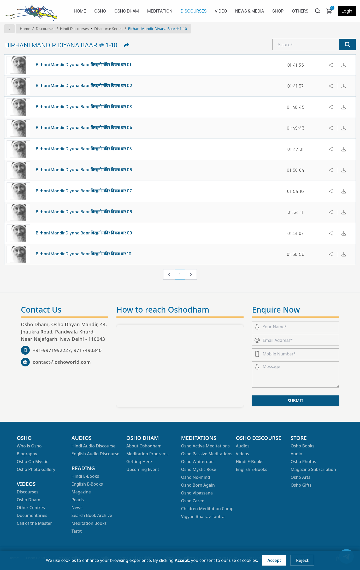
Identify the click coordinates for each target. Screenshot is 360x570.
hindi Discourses (74, 28)
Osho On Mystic (32, 461)
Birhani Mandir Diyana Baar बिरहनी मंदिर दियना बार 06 (84, 169)
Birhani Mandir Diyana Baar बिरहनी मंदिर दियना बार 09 (84, 232)
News (77, 507)
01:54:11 (295, 212)
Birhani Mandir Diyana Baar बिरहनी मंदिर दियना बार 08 (84, 211)
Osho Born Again (198, 485)
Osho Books (302, 446)
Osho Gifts (301, 485)
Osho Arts (300, 477)
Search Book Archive (92, 515)
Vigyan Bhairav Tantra (203, 516)
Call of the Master (34, 523)
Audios (242, 446)
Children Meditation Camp (207, 508)
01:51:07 (295, 233)
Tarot (77, 531)
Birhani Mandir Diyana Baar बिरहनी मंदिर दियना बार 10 (83, 253)
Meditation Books (89, 523)
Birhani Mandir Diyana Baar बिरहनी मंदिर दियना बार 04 (84, 127)
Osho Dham (28, 500)
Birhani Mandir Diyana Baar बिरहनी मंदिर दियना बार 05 (84, 148)
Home (25, 28)
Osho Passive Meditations (206, 454)
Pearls (78, 500)
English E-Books (87, 484)
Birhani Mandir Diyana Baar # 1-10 (157, 28)
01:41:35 (295, 65)
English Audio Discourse (95, 454)
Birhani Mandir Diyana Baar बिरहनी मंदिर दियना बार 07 (84, 190)
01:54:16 (295, 191)
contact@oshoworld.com (62, 362)
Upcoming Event (142, 469)
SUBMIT (295, 401)
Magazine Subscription (313, 469)
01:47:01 (295, 149)
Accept (274, 560)
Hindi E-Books (85, 476)
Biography (27, 454)
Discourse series (108, 28)
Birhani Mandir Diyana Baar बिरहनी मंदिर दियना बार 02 (84, 85)
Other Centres (31, 507)
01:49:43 (295, 128)
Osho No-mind (195, 477)
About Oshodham (144, 446)
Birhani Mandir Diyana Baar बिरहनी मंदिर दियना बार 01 (83, 64)
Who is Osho (29, 446)
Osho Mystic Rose (198, 469)
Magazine (81, 492)
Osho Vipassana (197, 493)
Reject (302, 560)
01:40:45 (295, 107)
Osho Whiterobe (197, 461)
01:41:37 (295, 86)
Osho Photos (303, 461)
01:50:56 (295, 254)
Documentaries (32, 515)
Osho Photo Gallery (36, 469)
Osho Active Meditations (205, 446)
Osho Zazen (192, 501)
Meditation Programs (147, 454)
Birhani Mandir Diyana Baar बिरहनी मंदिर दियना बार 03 (84, 106)
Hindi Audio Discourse (94, 446)
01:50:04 (295, 170)
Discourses (45, 28)
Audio (296, 454)
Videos (242, 454)
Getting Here (139, 461)
